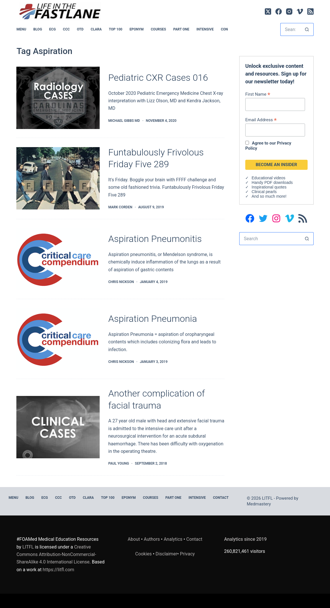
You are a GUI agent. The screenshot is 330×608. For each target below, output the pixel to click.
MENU (21, 29)
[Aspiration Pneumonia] (58, 339)
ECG (52, 29)
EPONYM (137, 29)
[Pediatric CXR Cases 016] (58, 98)
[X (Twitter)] (268, 11)
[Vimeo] (300, 11)
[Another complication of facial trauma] (58, 427)
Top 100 (115, 29)
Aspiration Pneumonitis (155, 238)
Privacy (187, 554)
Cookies (144, 554)
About (134, 539)
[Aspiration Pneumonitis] (58, 259)
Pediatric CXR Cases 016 (158, 77)
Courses (158, 29)
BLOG (37, 29)
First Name (257, 94)
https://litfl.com (58, 569)
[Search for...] (290, 29)
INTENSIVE (205, 29)
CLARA (96, 29)
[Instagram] (289, 11)
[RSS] (310, 11)
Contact (221, 498)
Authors (152, 539)
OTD (80, 29)
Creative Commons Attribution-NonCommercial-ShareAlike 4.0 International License (56, 554)
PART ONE (181, 29)
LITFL (28, 547)
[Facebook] (278, 11)
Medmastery (259, 504)
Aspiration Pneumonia (152, 318)
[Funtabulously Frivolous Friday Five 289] (58, 178)
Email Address (261, 120)
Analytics (173, 539)
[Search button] (307, 29)
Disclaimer (166, 554)
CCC (66, 29)
